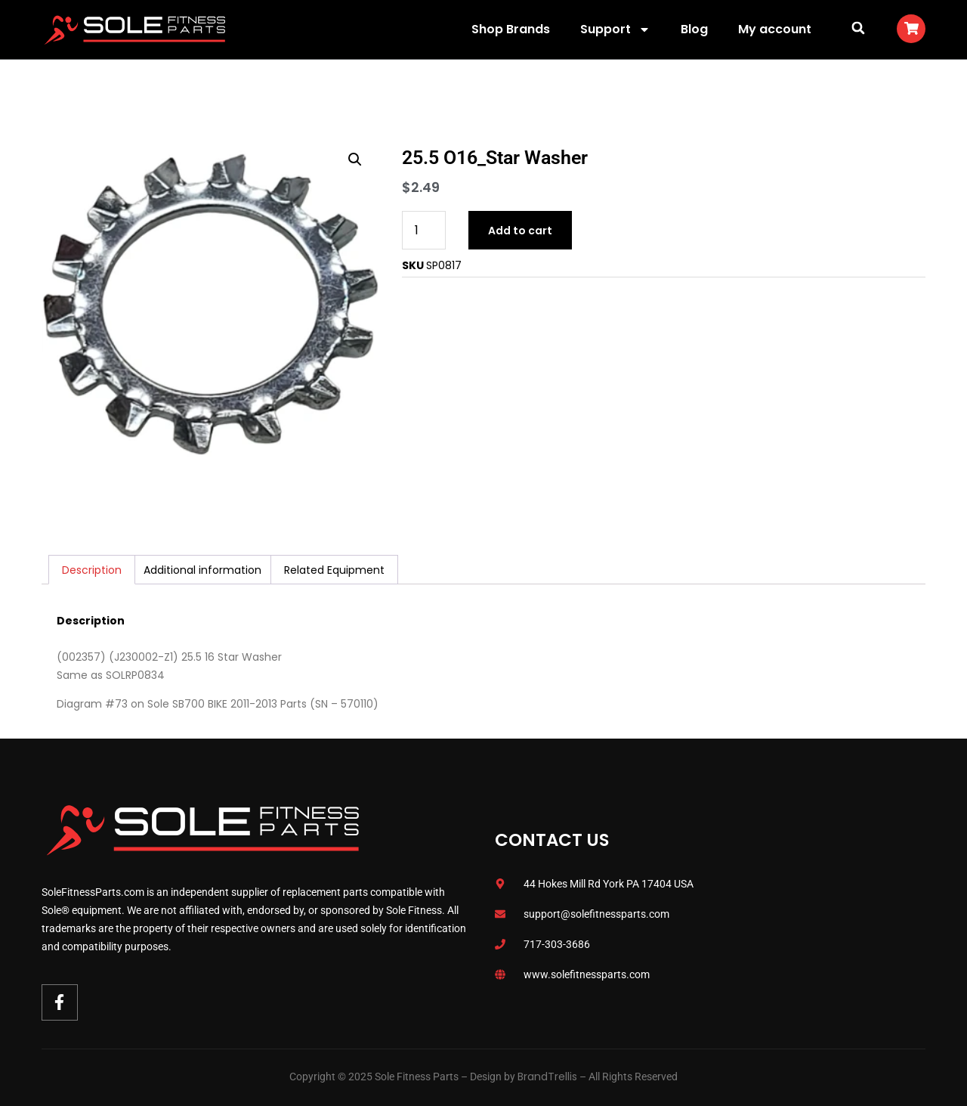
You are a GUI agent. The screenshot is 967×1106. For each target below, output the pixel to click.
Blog (694, 29)
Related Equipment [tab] (334, 570)
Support (615, 29)
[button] (858, 27)
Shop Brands (510, 29)
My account (774, 29)
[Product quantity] (424, 230)
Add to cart (520, 230)
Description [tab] (92, 570)
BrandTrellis (547, 1076)
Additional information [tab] (202, 570)
